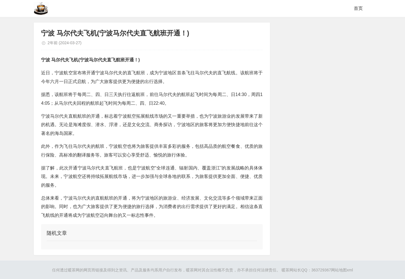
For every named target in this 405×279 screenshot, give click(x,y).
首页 (358, 8)
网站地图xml (342, 270)
